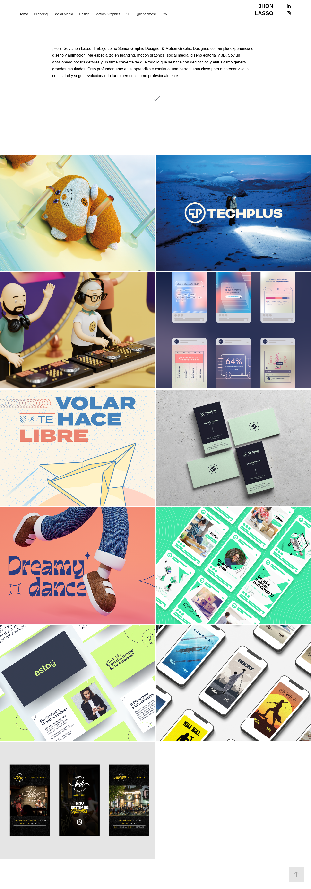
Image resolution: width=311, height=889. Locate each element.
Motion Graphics (107, 14)
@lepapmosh (147, 14)
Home (23, 14)
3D (128, 14)
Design (84, 14)
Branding (41, 14)
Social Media (63, 14)
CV (165, 14)
